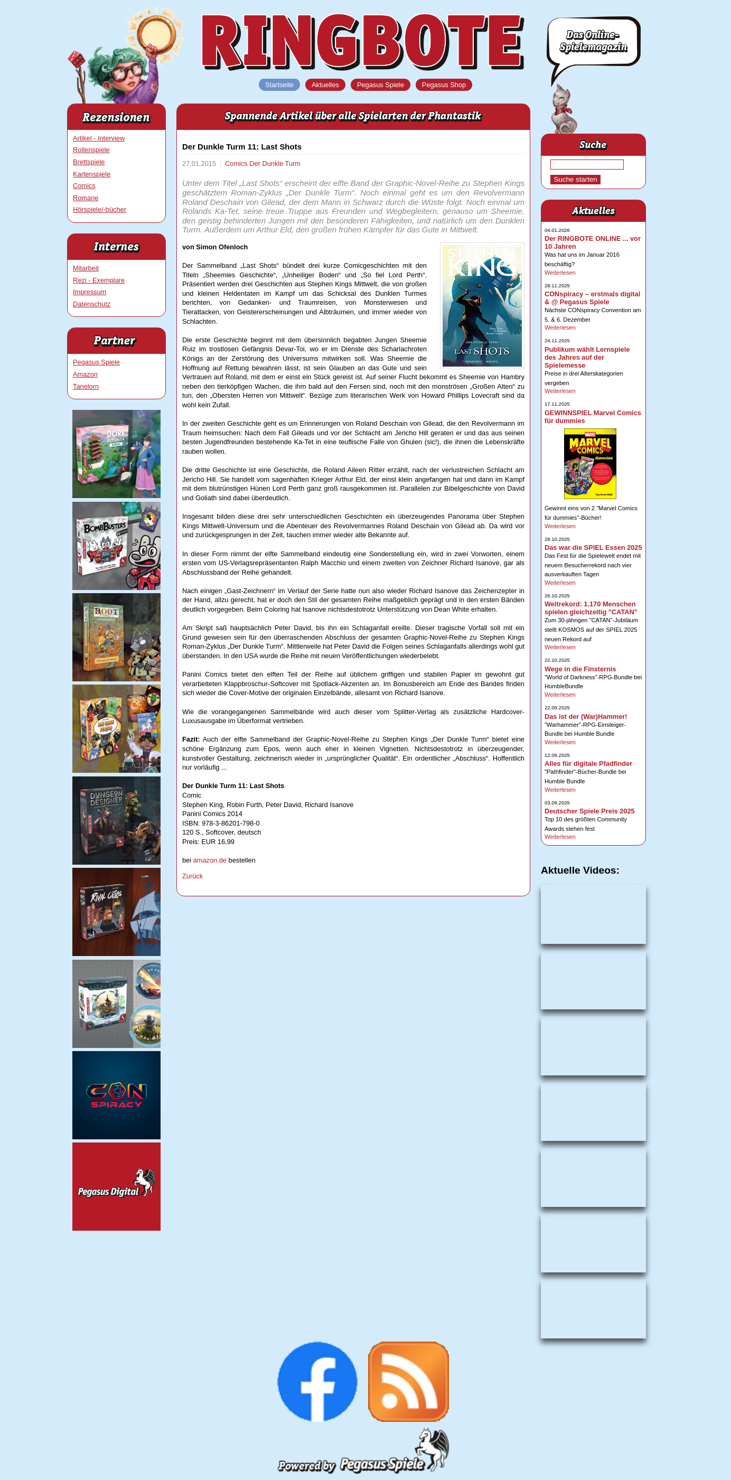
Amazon (85, 374)
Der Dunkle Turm (275, 163)
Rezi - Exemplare (99, 280)
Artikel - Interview (99, 138)
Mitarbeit (86, 268)
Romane (85, 198)
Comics (84, 186)
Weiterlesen (560, 272)
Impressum (89, 292)
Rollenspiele (91, 150)
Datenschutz (91, 304)
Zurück (192, 876)
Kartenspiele (91, 174)
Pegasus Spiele (96, 362)
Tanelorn (86, 386)
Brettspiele (89, 162)
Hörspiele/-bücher (99, 209)
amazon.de (210, 860)
